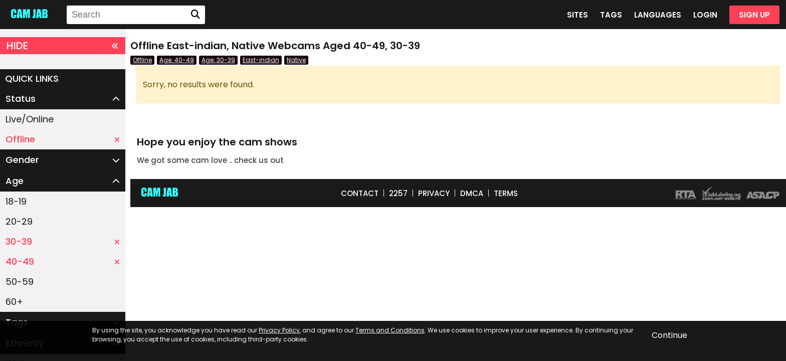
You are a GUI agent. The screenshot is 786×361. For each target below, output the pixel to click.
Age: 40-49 (176, 60)
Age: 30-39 (218, 60)
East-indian (261, 60)
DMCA (471, 193)
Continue (669, 335)
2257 (398, 193)
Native (296, 60)
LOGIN (705, 15)
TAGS (611, 15)
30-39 (63, 241)
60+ (14, 301)
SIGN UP (754, 15)
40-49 (63, 261)
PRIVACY (434, 193)
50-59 (20, 281)
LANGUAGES (657, 15)
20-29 (19, 221)
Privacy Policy (279, 330)
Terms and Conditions (390, 330)
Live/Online (30, 119)
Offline (63, 139)
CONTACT (359, 193)
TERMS (506, 193)
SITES (577, 15)
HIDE (63, 46)
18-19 (16, 201)
